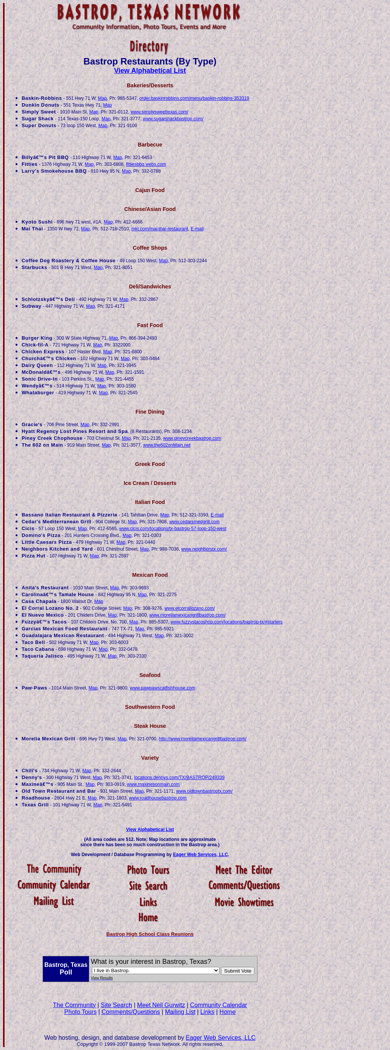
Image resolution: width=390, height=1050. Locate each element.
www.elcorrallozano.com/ (189, 608)
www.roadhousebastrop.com (157, 798)
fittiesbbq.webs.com (146, 164)
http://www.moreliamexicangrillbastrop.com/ (202, 738)
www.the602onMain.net (167, 445)
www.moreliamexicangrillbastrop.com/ (187, 615)
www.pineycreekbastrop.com (192, 438)
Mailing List (180, 1012)
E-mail (197, 228)
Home (227, 1012)
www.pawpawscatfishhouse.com (162, 688)
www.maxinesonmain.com (153, 784)
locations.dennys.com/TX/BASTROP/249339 (179, 777)
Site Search (116, 1005)
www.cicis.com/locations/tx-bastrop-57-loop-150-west (172, 528)
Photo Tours (80, 1012)
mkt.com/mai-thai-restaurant (159, 228)
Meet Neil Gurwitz (161, 1005)
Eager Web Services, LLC (200, 854)
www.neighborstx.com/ (204, 549)
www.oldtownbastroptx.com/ (204, 791)
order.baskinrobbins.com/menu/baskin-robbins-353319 (194, 98)
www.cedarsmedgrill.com (194, 521)
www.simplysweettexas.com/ (159, 112)
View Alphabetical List (150, 70)
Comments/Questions (130, 1012)
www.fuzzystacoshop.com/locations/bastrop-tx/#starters (227, 622)
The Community (74, 1005)
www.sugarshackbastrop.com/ (173, 118)
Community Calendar (218, 1005)
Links (207, 1012)
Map (102, 98)
